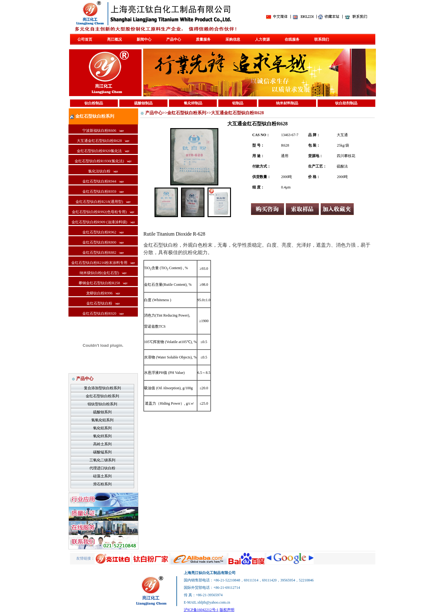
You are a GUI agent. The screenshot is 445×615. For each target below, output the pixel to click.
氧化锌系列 (102, 436)
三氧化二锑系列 (102, 460)
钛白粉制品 (93, 103)
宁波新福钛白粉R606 (103, 130)
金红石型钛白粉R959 (103, 191)
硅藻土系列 (102, 476)
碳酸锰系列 (102, 452)
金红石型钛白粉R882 (103, 252)
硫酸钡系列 (102, 412)
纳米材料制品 (287, 103)
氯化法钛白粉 (103, 171)
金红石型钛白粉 (103, 303)
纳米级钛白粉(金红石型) (103, 273)
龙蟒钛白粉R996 (103, 293)
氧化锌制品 (193, 103)
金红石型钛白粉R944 (103, 181)
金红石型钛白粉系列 (102, 396)
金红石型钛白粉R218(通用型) (103, 202)
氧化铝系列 (102, 428)
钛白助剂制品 (346, 103)
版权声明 (227, 610)
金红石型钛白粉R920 (103, 313)
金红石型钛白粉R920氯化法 (103, 151)
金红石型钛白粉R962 (103, 232)
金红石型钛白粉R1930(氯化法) (103, 161)
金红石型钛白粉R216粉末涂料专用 (103, 263)
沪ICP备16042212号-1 (201, 610)
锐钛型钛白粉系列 (102, 404)
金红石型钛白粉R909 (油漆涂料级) (103, 222)
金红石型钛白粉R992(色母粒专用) (103, 212)
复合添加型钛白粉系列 (102, 388)
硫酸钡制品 (143, 103)
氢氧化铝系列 (102, 420)
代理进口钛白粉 (102, 468)
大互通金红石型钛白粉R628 (103, 141)
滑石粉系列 (102, 484)
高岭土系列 (102, 444)
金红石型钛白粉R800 (103, 242)
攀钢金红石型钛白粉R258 (103, 283)
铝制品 (237, 103)
